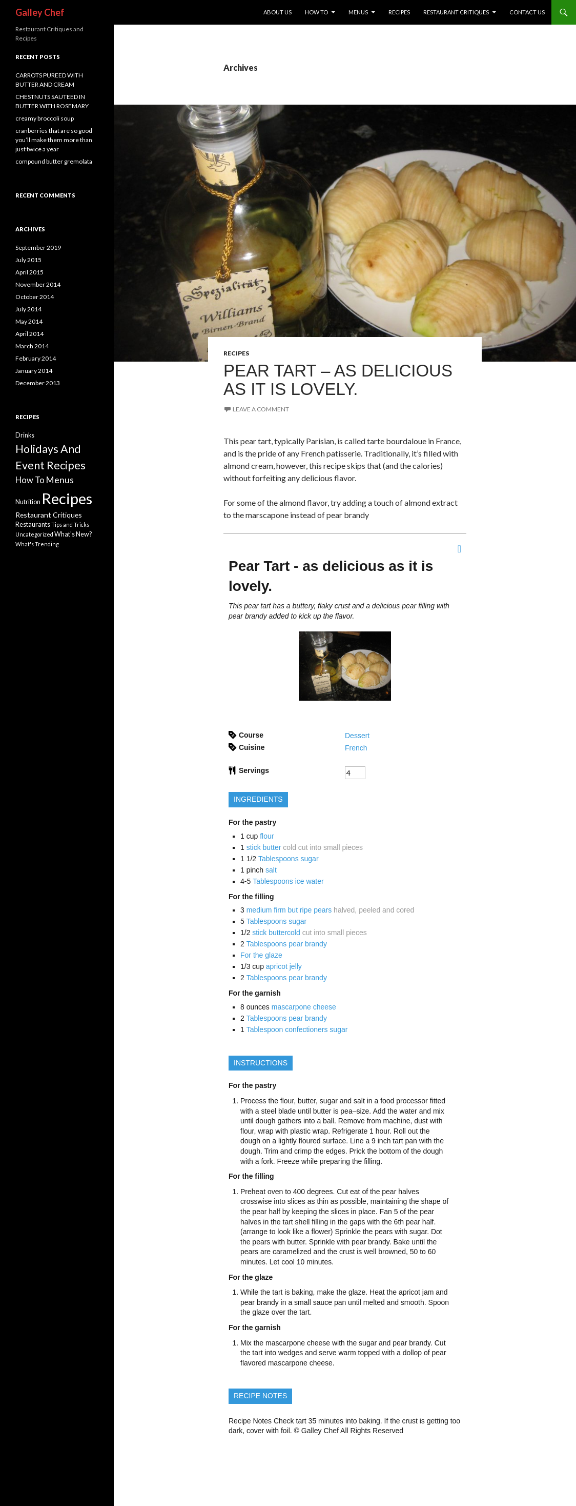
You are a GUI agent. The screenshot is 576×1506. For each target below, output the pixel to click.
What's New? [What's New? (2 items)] (73, 534)
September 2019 (38, 247)
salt (271, 870)
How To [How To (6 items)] (30, 480)
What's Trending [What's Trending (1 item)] (37, 544)
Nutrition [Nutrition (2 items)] (27, 502)
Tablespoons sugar (288, 859)
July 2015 (28, 260)
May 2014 (29, 321)
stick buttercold (276, 932)
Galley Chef (40, 12)
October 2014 (34, 297)
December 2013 (37, 383)
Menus (358, 12)
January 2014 (33, 370)
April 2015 (29, 272)
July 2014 (28, 309)
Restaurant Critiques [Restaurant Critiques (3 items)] (48, 514)
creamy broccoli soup (44, 118)
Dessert (357, 735)
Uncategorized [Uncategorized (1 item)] (34, 534)
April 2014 (29, 334)
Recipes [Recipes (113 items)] (67, 498)
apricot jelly (284, 966)
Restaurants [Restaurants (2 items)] (32, 524)
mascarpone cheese (304, 1007)
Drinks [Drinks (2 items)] (24, 435)
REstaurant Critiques (456, 12)
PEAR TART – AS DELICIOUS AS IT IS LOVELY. (337, 380)
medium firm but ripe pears (289, 910)
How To (316, 12)
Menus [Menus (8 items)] (60, 479)
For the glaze (261, 955)
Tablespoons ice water (288, 881)
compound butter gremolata (53, 161)
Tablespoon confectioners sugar (297, 1029)
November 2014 (37, 284)
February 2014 (35, 358)
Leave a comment (261, 409)
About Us (277, 12)
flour (267, 836)
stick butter (263, 847)
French (356, 748)
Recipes (399, 12)
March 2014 (32, 346)
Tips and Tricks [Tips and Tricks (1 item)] (70, 524)
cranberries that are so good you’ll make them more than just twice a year (53, 140)
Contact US (527, 12)
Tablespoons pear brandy (286, 944)
